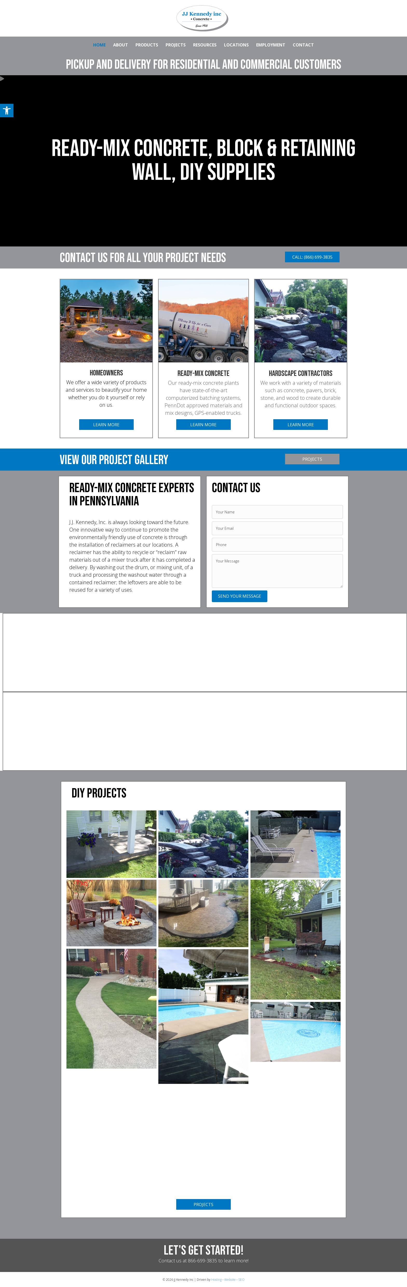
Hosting (216, 1279)
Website (230, 1279)
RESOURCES (204, 45)
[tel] (277, 545)
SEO (241, 1279)
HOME (99, 45)
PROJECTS (176, 45)
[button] (6, 110)
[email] (277, 528)
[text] (277, 512)
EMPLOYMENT (270, 45)
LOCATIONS (236, 45)
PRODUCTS (146, 45)
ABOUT (120, 45)
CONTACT (303, 45)
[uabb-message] (277, 571)
